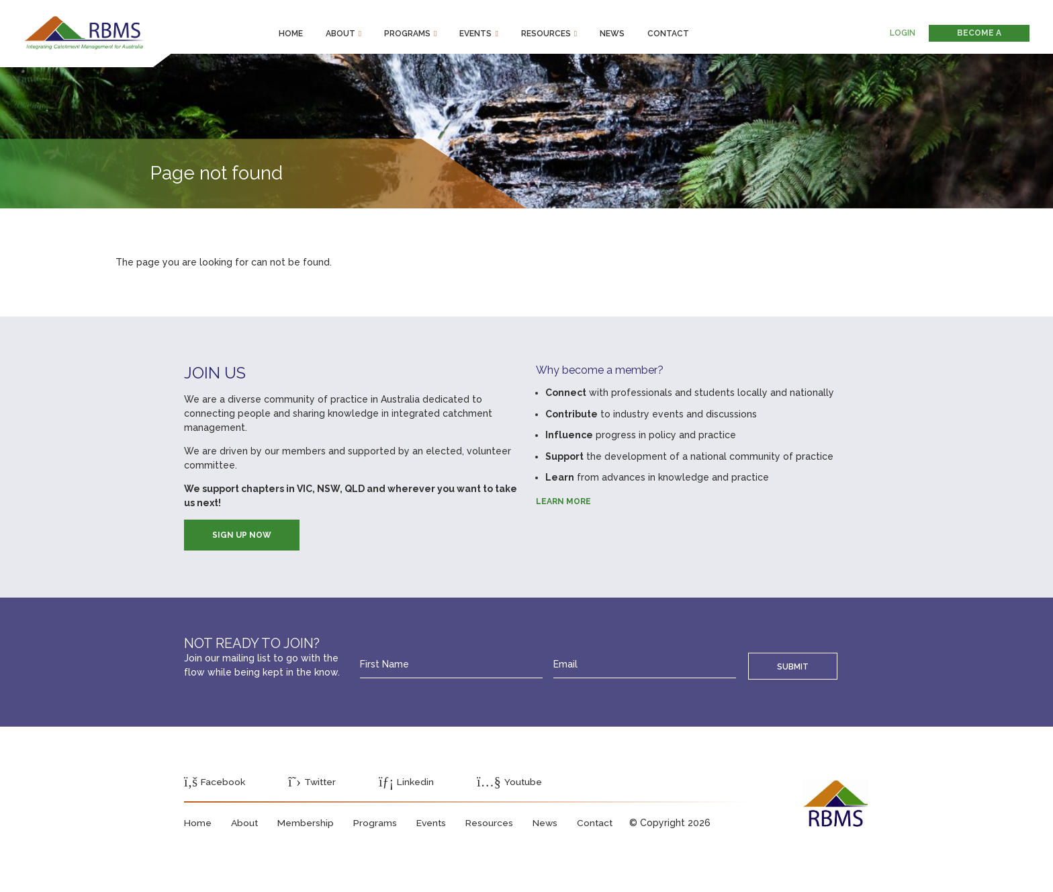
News (612, 33)
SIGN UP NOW (241, 535)
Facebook (214, 781)
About (340, 33)
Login (902, 33)
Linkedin (408, 781)
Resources (546, 33)
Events (475, 33)
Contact (668, 33)
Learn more (563, 501)
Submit (793, 666)
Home (291, 33)
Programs (407, 33)
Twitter (313, 781)
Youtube (512, 781)
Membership (306, 822)
